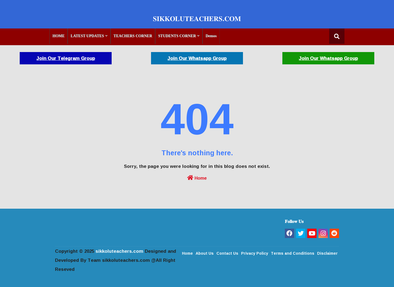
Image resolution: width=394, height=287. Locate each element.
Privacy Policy (254, 252)
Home (197, 177)
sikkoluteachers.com (119, 251)
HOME (59, 36)
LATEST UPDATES (87, 36)
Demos (210, 36)
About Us (205, 252)
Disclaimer (327, 252)
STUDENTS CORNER (177, 36)
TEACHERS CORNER (133, 36)
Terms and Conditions (292, 252)
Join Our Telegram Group (65, 58)
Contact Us (227, 252)
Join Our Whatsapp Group (197, 58)
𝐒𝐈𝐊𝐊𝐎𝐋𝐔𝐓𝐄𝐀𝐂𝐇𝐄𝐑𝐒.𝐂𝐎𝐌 (197, 18)
